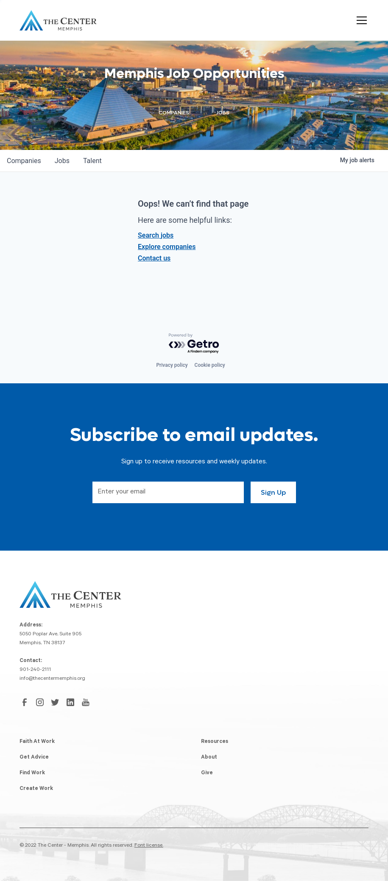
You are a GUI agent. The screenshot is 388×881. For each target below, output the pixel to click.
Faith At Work (37, 742)
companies (24, 161)
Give (207, 773)
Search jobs (155, 235)
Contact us (154, 258)
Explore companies (166, 247)
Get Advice (34, 758)
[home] (58, 20)
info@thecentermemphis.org (52, 679)
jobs (62, 161)
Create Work (36, 789)
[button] (360, 20)
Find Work (32, 773)
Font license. (148, 846)
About (209, 758)
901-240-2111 (35, 670)
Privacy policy (171, 365)
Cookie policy (210, 365)
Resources (214, 742)
